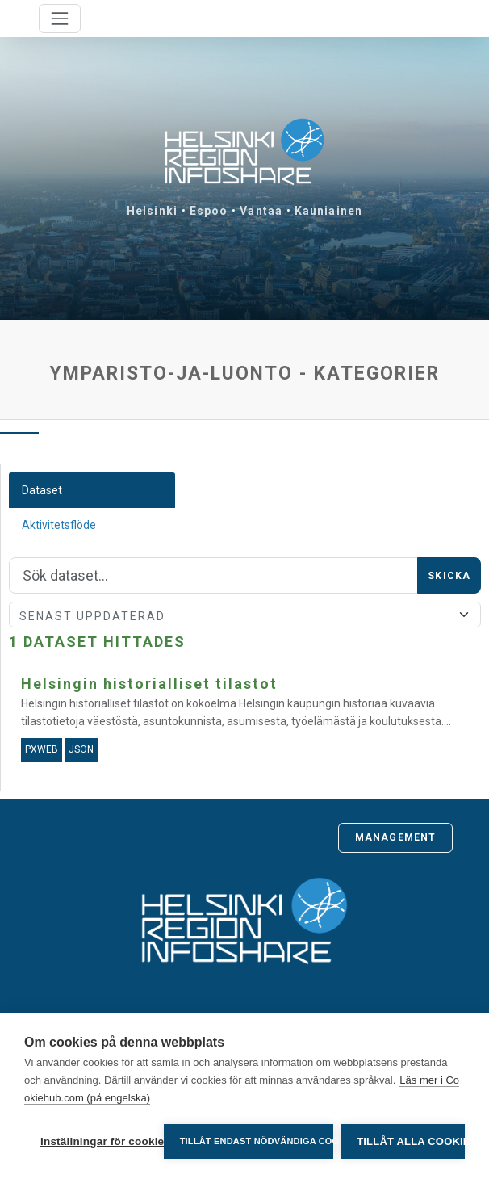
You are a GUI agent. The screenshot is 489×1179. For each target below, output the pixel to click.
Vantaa (261, 210)
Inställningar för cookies (97, 1141)
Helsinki (152, 210)
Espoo (209, 210)
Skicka (449, 575)
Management (395, 837)
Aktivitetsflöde (59, 524)
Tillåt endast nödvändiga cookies (255, 1141)
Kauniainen (328, 210)
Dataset (42, 490)
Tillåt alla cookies (411, 1141)
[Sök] (213, 575)
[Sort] (245, 614)
